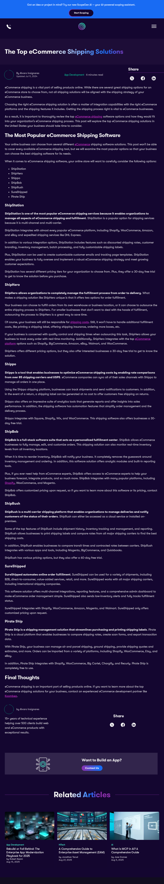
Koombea (11, 696)
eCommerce (82, 144)
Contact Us (92, 768)
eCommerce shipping (88, 116)
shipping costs (79, 322)
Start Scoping (81, 12)
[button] (154, 26)
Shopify (10, 483)
